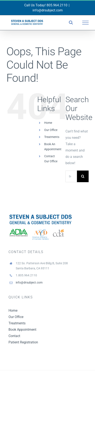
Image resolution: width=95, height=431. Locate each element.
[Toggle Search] (71, 22)
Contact (14, 336)
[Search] (83, 176)
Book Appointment (22, 330)
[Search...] (71, 176)
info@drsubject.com (48, 10)
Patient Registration (23, 342)
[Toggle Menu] (86, 23)
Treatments (51, 137)
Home (48, 122)
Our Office (50, 130)
